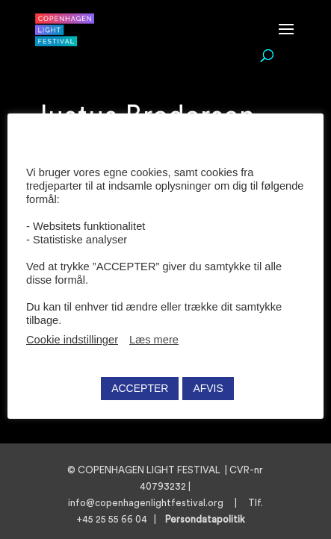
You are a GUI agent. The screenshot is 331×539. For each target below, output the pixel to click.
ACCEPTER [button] (139, 388)
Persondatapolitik (209, 519)
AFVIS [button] (208, 388)
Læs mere (154, 340)
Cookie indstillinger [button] (72, 340)
